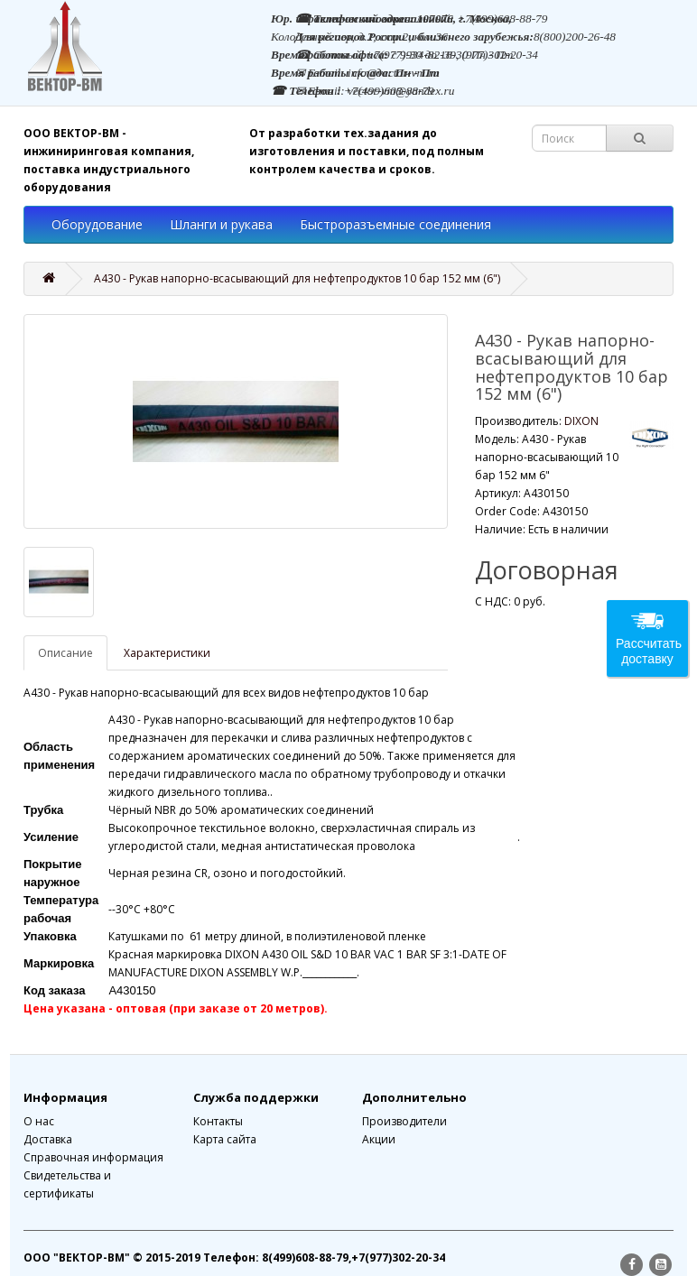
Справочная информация (93, 1157)
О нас (38, 1121)
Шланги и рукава (221, 224)
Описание (65, 653)
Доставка (47, 1139)
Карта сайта (224, 1139)
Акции (378, 1139)
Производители (404, 1121)
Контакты (218, 1121)
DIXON (581, 421)
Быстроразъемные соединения (395, 224)
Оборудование (97, 224)
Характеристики (167, 653)
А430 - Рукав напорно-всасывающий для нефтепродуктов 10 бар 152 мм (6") (297, 278)
